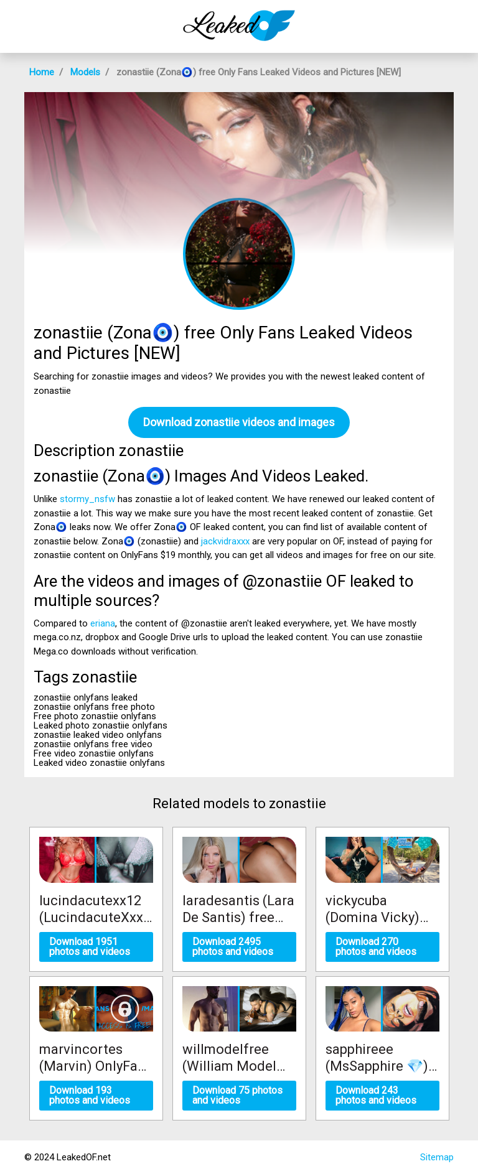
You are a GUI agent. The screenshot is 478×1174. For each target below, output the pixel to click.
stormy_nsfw (87, 499)
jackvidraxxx (225, 541)
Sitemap (437, 1157)
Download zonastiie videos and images (239, 422)
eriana (102, 623)
